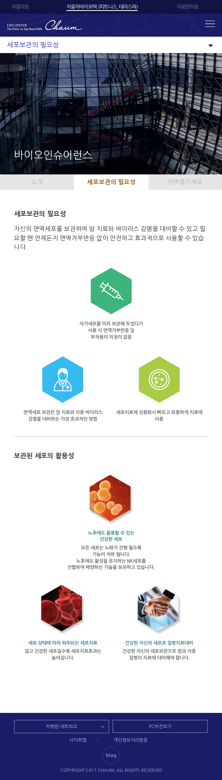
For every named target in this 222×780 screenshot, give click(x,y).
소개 (37, 182)
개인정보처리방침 (130, 740)
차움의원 (20, 6)
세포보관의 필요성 (111, 182)
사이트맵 (77, 740)
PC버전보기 (160, 726)
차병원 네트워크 (61, 726)
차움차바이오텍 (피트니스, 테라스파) (102, 6)
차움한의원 (187, 6)
